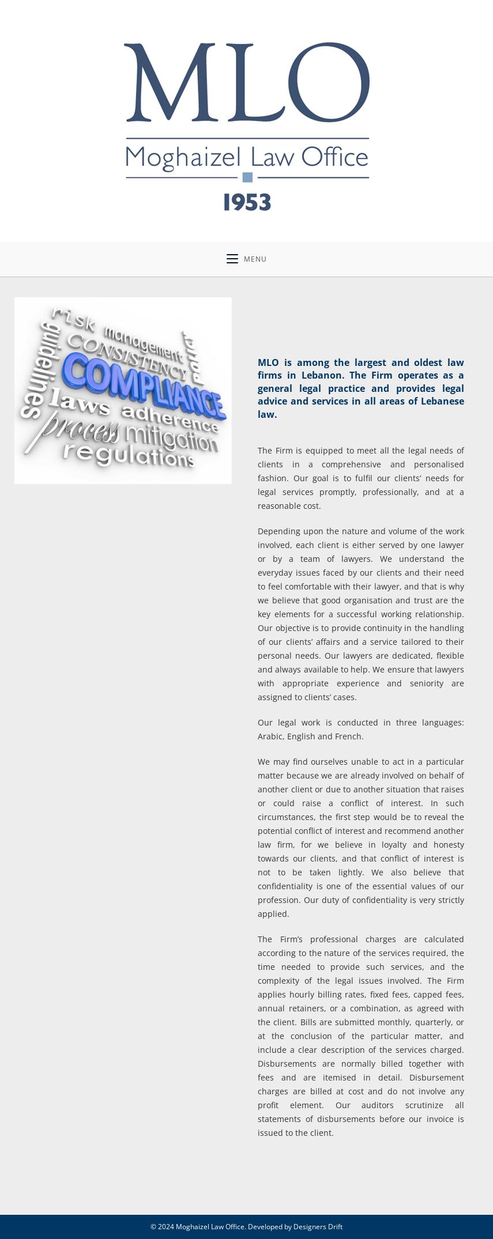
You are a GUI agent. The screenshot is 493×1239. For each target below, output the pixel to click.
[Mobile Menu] (247, 259)
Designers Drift (318, 1227)
